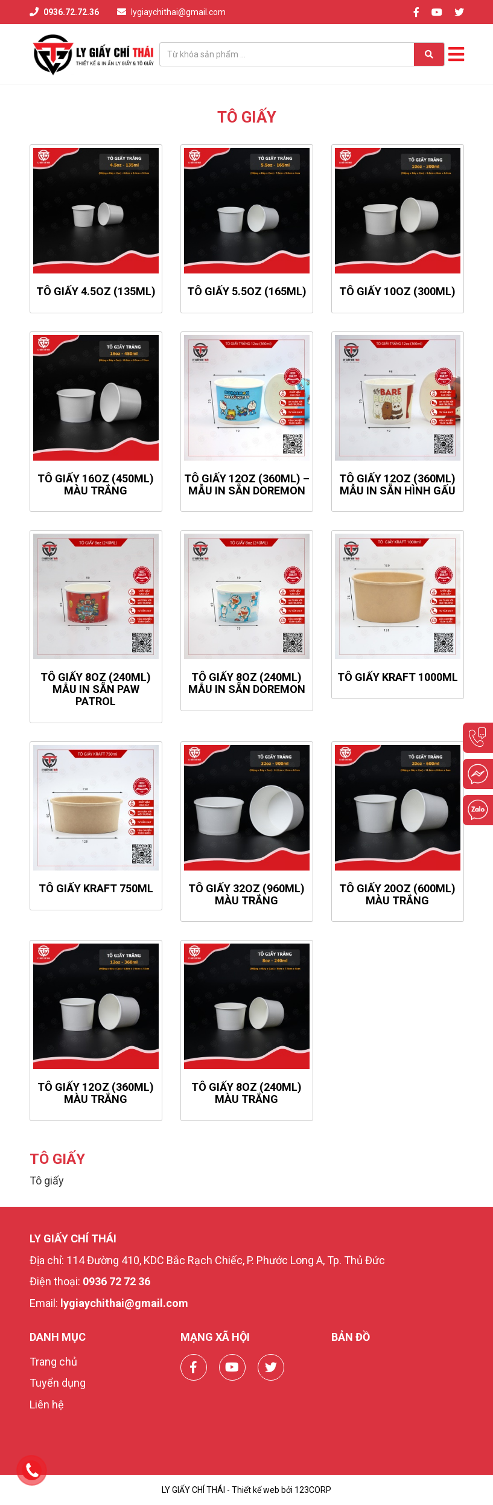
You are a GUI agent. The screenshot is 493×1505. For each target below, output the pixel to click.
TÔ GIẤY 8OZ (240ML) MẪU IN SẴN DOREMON (246, 683)
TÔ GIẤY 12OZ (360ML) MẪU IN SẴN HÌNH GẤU (397, 484)
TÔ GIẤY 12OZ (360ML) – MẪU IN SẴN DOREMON (247, 484)
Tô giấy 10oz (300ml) (397, 291)
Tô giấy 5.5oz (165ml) (247, 291)
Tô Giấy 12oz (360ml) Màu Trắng (95, 1093)
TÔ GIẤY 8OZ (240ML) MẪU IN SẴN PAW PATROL (95, 689)
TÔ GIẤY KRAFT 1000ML (397, 677)
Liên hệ (47, 1404)
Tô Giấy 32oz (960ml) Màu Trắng (246, 894)
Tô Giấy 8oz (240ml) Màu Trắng (246, 1093)
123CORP (312, 1490)
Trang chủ (53, 1361)
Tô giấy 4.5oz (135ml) (96, 291)
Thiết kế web (255, 1490)
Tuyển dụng (58, 1382)
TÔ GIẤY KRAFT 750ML (96, 888)
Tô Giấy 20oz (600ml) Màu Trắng (397, 894)
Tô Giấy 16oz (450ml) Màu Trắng (95, 484)
